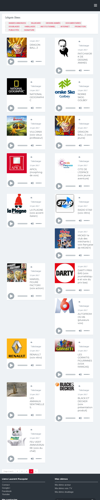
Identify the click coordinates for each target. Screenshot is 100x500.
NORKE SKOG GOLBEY (83, 96)
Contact (6, 456)
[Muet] (32, 61)
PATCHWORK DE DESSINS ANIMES (85, 58)
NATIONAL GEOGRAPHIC (37, 96)
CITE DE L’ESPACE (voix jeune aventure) (84, 173)
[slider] (22, 61)
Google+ (6, 459)
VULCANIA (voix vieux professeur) (37, 134)
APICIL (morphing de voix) (36, 171)
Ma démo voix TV (63, 460)
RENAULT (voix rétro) (36, 328)
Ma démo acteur (63, 456)
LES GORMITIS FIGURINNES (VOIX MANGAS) (85, 332)
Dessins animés (53, 23)
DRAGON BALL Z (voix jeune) (85, 134)
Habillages (30, 27)
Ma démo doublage (64, 463)
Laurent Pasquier (22, 6)
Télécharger (84, 46)
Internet (65, 27)
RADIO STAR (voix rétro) (84, 211)
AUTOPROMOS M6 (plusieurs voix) (85, 291)
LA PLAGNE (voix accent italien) (37, 211)
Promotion (80, 27)
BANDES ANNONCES (17, 23)
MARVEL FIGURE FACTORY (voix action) (85, 251)
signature (29, 30)
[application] (26, 62)
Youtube (6, 465)
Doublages (14, 27)
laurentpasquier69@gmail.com (16, 482)
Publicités (14, 30)
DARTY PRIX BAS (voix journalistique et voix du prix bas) (37, 285)
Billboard (36, 23)
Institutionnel (48, 27)
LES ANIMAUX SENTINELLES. (37, 375)
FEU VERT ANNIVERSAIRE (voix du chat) (37, 418)
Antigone (52, 495)
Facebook (6, 462)
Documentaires (73, 23)
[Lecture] (11, 61)
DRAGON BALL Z (35, 46)
